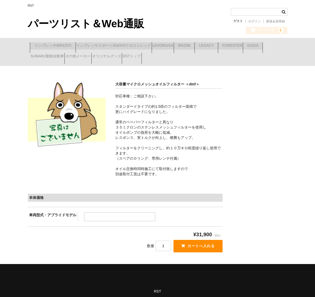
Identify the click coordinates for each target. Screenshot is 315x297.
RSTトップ (225, 57)
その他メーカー (152, 57)
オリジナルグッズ (190, 57)
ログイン (254, 21)
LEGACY (246, 46)
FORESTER (44, 57)
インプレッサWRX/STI (55, 46)
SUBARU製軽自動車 (112, 57)
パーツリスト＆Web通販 (86, 23)
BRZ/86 (214, 46)
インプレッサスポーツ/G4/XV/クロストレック (125, 46)
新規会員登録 (275, 21)
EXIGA (76, 57)
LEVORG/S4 (183, 46)
